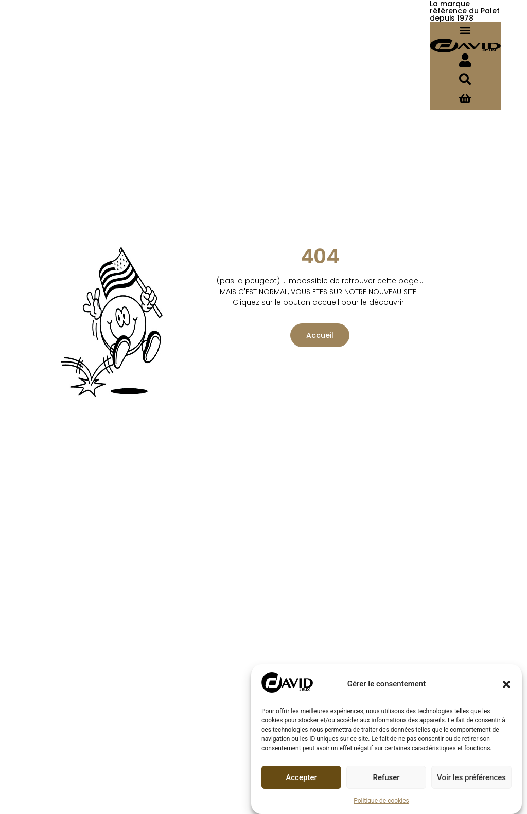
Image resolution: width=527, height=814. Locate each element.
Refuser (386, 777)
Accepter (301, 777)
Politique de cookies (381, 800)
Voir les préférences (471, 777)
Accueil (315, 340)
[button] (506, 684)
